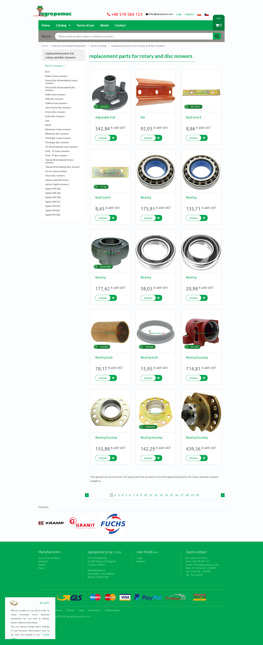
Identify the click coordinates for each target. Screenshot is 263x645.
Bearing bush (104, 357)
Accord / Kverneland (49, 558)
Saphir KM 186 (53, 197)
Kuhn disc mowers (55, 116)
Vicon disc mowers (55, 175)
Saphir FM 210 (52, 206)
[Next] (223, 495)
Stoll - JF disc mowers (56, 155)
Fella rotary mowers (55, 94)
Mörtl (48, 124)
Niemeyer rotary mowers (58, 129)
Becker (42, 564)
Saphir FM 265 (52, 210)
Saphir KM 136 (53, 188)
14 (166, 495)
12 (155, 495)
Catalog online (112, 610)
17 (181, 495)
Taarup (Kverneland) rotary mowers (59, 161)
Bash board (193, 117)
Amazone (43, 561)
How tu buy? (94, 610)
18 (187, 495)
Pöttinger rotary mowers (58, 138)
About (104, 25)
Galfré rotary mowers (56, 103)
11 (150, 495)
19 (192, 495)
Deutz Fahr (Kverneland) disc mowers (60, 88)
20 (197, 495)
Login (140, 558)
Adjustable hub (105, 117)
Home (45, 25)
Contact (120, 25)
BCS (47, 71)
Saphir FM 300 (52, 214)
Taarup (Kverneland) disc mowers (62, 166)
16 (176, 495)
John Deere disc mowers (58, 107)
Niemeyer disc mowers (57, 133)
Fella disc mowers (54, 98)
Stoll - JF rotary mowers (57, 151)
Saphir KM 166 (53, 192)
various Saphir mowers (57, 184)
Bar (143, 117)
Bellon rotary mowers (56, 76)
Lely (47, 120)
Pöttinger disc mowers (57, 142)
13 (161, 495)
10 (145, 495)
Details (103, 137)
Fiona (41, 568)
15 (171, 495)
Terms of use (85, 25)
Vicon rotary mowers (56, 171)
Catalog (63, 25)
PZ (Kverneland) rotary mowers (61, 146)
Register (141, 561)
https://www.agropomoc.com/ (48, 7)
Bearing (146, 197)
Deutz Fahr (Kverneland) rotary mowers (61, 81)
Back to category (55, 65)
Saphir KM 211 (53, 201)
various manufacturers (57, 179)
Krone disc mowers (55, 111)
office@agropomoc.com (206, 564)
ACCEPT (45, 602)
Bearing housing (197, 357)
